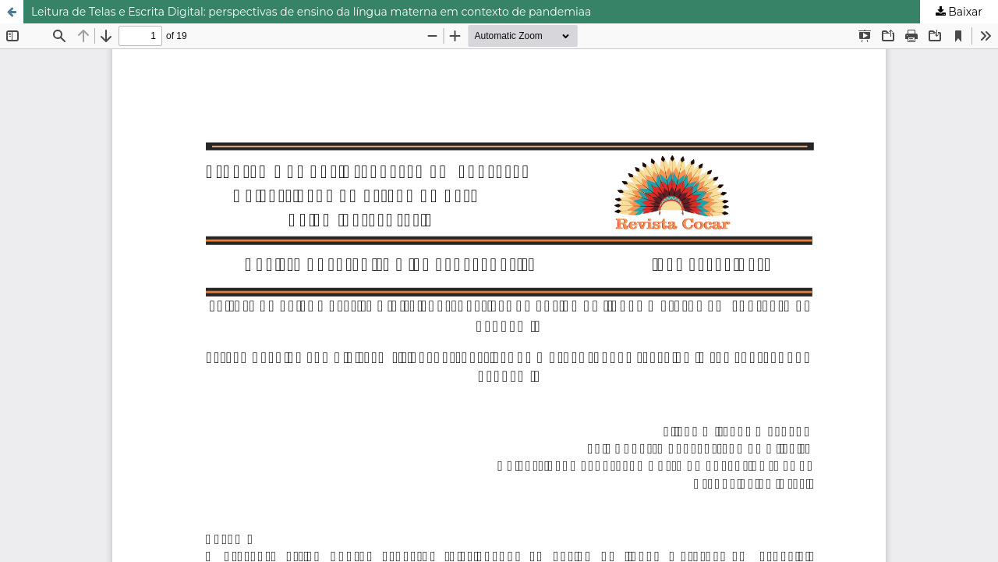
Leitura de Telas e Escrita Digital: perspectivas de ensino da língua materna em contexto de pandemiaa (311, 12)
